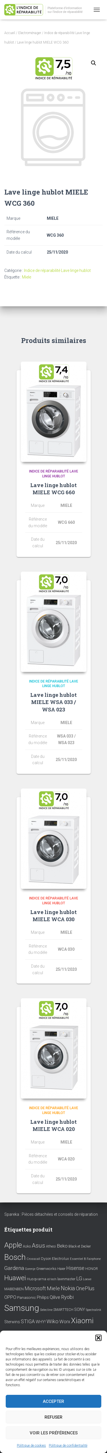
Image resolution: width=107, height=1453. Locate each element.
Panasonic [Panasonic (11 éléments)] (26, 1297)
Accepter (53, 1401)
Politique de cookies (31, 1446)
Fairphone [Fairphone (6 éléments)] (94, 1259)
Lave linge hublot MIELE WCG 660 (53, 489)
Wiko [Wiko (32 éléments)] (52, 1321)
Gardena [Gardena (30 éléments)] (14, 1268)
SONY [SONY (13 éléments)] (79, 1309)
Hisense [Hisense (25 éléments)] (75, 1268)
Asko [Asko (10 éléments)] (27, 1246)
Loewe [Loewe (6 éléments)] (87, 1279)
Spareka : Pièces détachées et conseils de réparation (51, 1214)
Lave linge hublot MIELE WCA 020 (53, 1125)
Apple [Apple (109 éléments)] (13, 1245)
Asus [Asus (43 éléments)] (38, 1245)
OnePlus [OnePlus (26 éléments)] (85, 1288)
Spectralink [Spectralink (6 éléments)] (93, 1310)
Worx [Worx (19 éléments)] (64, 1321)
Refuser (53, 1417)
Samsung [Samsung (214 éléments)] (21, 1308)
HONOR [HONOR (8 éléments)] (91, 1269)
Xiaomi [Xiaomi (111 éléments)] (82, 1320)
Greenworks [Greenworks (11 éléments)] (46, 1268)
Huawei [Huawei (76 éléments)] (15, 1278)
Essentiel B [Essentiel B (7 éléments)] (78, 1259)
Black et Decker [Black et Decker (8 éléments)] (79, 1246)
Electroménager (29, 33)
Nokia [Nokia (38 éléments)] (68, 1288)
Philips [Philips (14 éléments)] (43, 1297)
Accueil (9, 33)
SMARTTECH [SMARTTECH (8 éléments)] (63, 1310)
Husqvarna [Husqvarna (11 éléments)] (36, 1278)
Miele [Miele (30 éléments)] (53, 1288)
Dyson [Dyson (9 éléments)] (46, 1258)
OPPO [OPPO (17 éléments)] (10, 1297)
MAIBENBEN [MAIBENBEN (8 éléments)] (14, 1289)
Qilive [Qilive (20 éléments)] (55, 1297)
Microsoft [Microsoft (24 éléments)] (35, 1288)
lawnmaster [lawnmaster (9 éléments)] (66, 1279)
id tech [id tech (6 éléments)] (51, 1279)
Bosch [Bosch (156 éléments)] (15, 1257)
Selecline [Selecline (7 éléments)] (46, 1310)
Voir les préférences (54, 1433)
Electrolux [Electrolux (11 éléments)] (60, 1258)
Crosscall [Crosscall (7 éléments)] (33, 1259)
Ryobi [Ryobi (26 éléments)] (67, 1297)
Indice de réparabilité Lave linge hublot (57, 270)
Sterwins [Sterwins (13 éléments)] (12, 1321)
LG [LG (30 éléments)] (79, 1278)
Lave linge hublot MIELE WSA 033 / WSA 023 (53, 702)
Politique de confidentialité (68, 1446)
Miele (26, 277)
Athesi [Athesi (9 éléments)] (51, 1246)
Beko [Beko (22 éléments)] (62, 1246)
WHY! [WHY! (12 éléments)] (41, 1321)
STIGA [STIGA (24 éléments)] (28, 1321)
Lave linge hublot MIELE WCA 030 (53, 916)
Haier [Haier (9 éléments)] (61, 1268)
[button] (98, 1338)
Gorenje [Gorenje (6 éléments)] (30, 1269)
